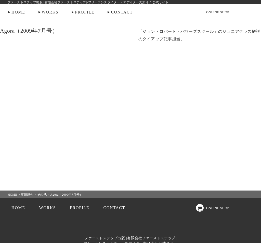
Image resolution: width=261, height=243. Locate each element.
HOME (18, 12)
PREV (17, 121)
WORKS (50, 12)
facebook (249, 12)
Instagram (239, 12)
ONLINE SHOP (217, 12)
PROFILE (84, 12)
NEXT (243, 121)
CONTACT (122, 12)
